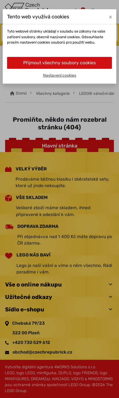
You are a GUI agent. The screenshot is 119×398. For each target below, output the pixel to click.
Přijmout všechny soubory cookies (59, 62)
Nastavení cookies (59, 75)
